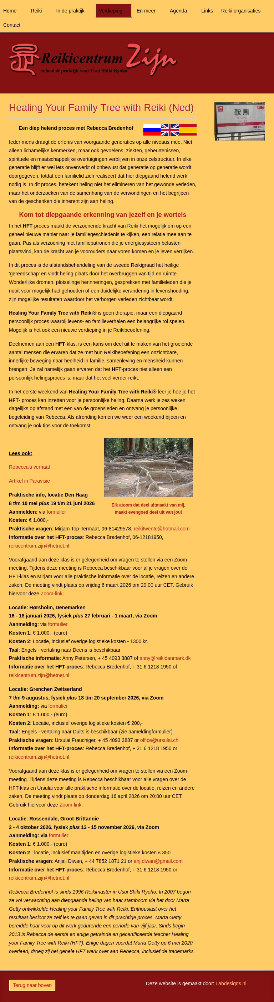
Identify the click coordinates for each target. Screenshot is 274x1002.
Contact (11, 25)
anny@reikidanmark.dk (165, 658)
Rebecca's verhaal (29, 467)
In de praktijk (70, 11)
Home (9, 11)
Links (207, 11)
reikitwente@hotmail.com (162, 528)
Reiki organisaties (241, 11)
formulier (56, 512)
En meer (146, 11)
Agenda (178, 11)
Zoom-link (51, 593)
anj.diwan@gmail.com (158, 861)
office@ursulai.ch (159, 740)
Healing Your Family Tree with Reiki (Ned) (101, 107)
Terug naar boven (32, 985)
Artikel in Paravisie (29, 481)
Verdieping (110, 11)
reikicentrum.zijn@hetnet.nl (39, 546)
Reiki (36, 11)
